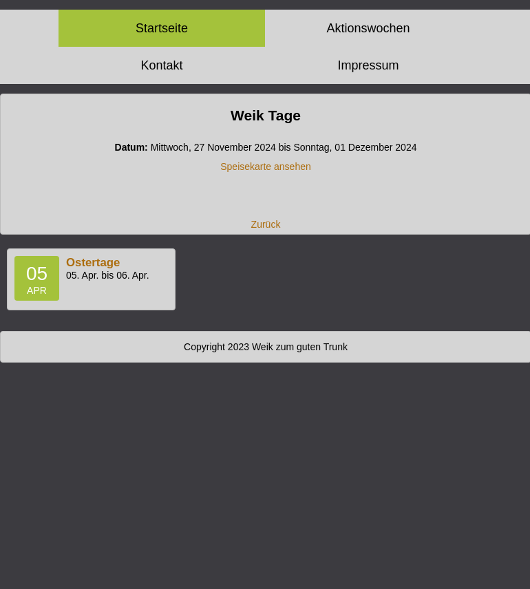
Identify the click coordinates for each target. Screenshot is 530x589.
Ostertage (93, 262)
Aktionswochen (368, 28)
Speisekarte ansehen (265, 166)
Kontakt (161, 65)
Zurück (266, 224)
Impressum (368, 65)
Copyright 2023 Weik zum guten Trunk (266, 346)
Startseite (162, 28)
